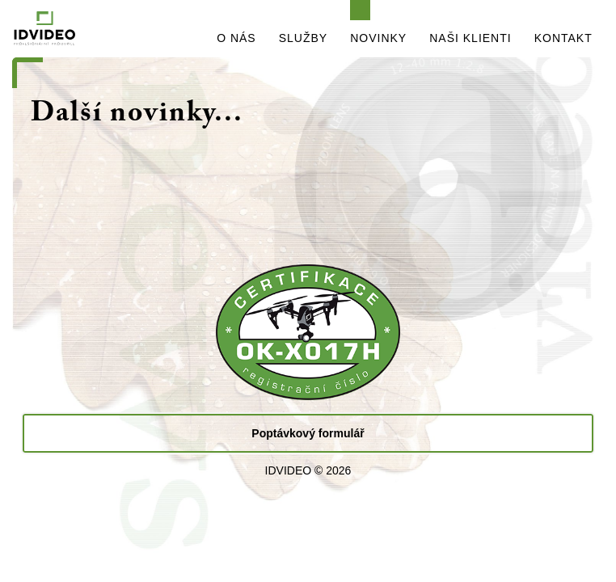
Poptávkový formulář (307, 433)
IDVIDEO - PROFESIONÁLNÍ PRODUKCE (86, 28)
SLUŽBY (303, 38)
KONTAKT (563, 38)
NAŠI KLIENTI (470, 38)
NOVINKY (378, 38)
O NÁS (236, 38)
